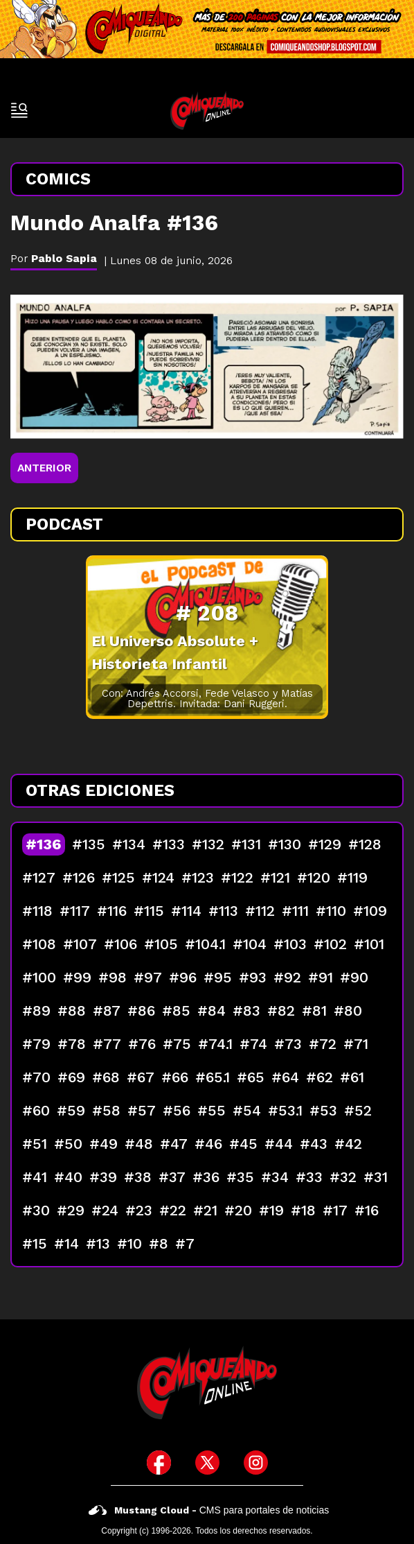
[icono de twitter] (207, 1462)
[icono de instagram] (256, 1462)
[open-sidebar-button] (19, 110)
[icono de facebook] (159, 1462)
